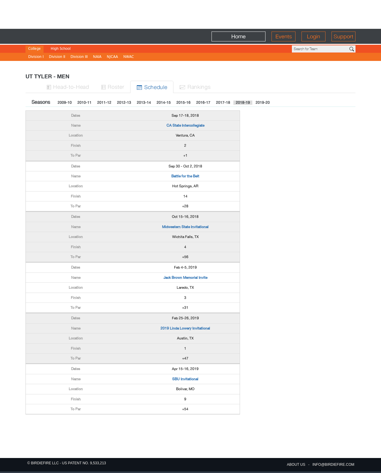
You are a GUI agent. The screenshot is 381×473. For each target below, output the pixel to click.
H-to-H (67, 87)
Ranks (195, 87)
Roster (112, 87)
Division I (36, 57)
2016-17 (203, 103)
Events (283, 36)
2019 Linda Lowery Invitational (185, 328)
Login (313, 36)
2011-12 (104, 103)
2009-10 (65, 103)
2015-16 (183, 103)
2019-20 (263, 103)
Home (238, 36)
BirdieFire (69, 36)
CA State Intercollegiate (185, 125)
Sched (151, 87)
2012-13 (124, 103)
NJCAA (112, 57)
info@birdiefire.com (333, 464)
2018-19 (243, 103)
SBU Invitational (185, 379)
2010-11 (84, 103)
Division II (57, 57)
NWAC (128, 57)
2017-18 (223, 103)
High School (60, 49)
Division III (79, 57)
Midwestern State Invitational (185, 227)
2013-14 (144, 103)
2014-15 (164, 103)
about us (296, 464)
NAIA (97, 57)
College (34, 49)
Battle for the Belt (185, 176)
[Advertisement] (190, 13)
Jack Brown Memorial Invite (185, 278)
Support (343, 36)
